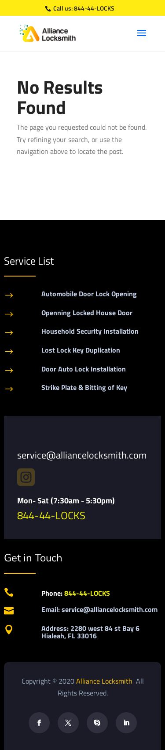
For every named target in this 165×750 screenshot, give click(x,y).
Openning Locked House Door (86, 312)
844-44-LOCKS (94, 8)
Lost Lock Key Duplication (80, 350)
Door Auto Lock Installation (83, 369)
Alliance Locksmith (105, 681)
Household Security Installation (90, 331)
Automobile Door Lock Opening (89, 293)
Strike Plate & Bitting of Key (84, 387)
